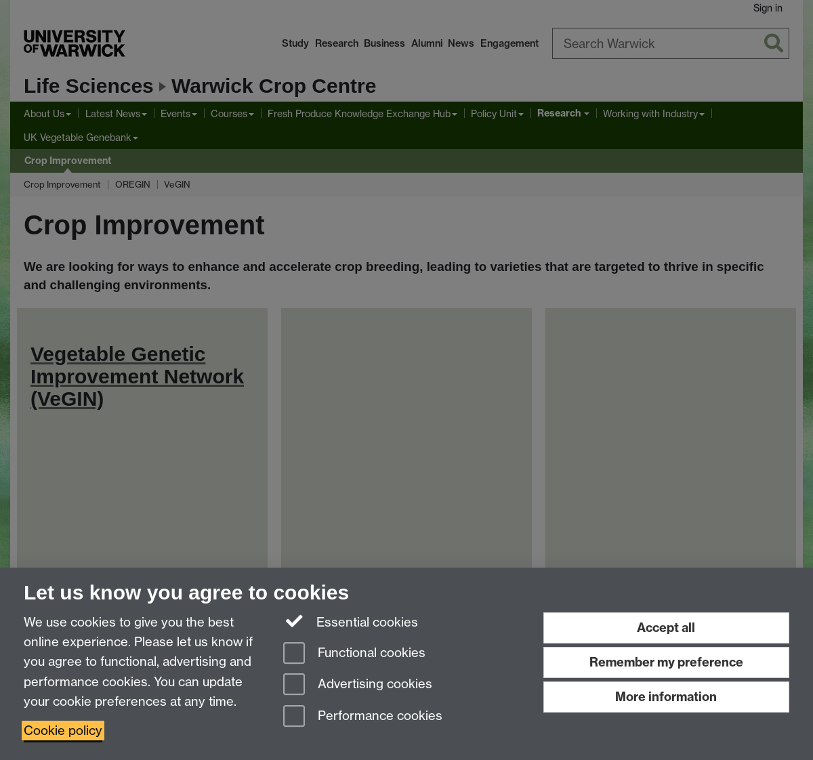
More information (666, 696)
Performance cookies (362, 717)
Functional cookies (354, 654)
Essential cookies (350, 621)
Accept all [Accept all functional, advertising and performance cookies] (666, 627)
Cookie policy (63, 730)
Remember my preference (666, 662)
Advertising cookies (357, 685)
